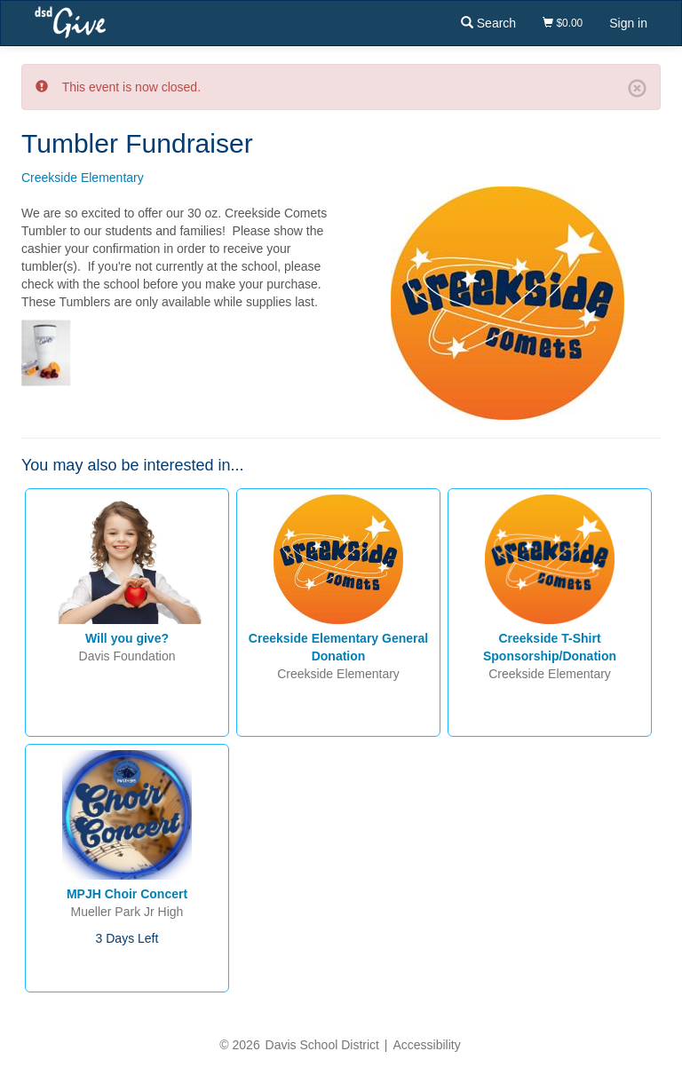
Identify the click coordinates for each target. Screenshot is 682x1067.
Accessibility (426, 1045)
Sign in (628, 23)
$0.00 (563, 23)
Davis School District (322, 1045)
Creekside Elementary (82, 177)
